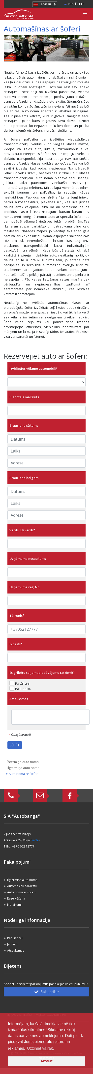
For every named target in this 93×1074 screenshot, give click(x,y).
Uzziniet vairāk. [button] (40, 1048)
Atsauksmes (18, 699)
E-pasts (15, 644)
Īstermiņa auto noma (23, 762)
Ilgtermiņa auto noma (23, 767)
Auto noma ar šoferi (23, 773)
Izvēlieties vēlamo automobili (33, 368)
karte (35, 840)
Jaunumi (12, 944)
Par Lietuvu (15, 938)
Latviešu (45, 4)
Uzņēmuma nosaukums (27, 558)
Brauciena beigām (23, 478)
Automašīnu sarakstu (22, 886)
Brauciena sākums (23, 425)
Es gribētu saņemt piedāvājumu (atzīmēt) (41, 672)
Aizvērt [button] (47, 1061)
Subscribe (46, 991)
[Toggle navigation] (85, 14)
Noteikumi (14, 905)
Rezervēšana (16, 898)
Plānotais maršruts (24, 397)
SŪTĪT (15, 745)
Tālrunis (16, 615)
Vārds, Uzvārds (22, 530)
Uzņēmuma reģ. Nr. (24, 587)
